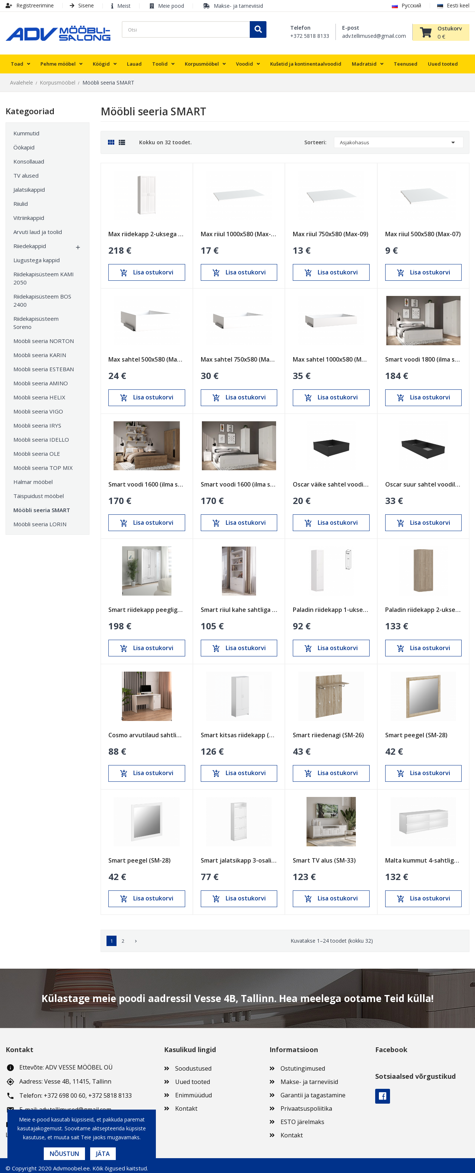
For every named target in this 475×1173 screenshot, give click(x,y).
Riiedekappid (29, 241)
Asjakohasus (399, 137)
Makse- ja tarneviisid (238, 5)
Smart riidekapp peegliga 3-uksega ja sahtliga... (146, 605)
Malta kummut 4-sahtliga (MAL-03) (423, 855)
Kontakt (186, 1103)
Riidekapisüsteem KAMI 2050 (43, 273)
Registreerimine (30, 5)
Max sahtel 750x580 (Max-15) (239, 354)
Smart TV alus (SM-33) (324, 855)
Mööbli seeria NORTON (43, 336)
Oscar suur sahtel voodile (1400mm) (423, 479)
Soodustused (193, 1063)
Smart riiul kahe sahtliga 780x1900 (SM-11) (239, 605)
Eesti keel (453, 5)
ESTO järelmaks (302, 1117)
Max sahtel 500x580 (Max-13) (146, 354)
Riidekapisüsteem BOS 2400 (42, 295)
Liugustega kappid (36, 255)
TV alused (26, 170)
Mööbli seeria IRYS (37, 420)
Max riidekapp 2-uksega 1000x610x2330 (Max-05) (146, 229)
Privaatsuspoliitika (306, 1103)
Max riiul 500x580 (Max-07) (423, 229)
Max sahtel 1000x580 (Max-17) (331, 354)
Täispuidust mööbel (38, 491)
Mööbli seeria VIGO (38, 406)
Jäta (103, 1154)
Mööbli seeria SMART (41, 505)
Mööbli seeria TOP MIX (43, 463)
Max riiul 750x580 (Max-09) (330, 229)
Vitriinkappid (28, 213)
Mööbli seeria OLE (36, 448)
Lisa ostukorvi (146, 267)
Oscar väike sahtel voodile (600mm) (331, 479)
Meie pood (171, 5)
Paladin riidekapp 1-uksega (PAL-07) (331, 605)
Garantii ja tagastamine (313, 1090)
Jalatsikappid (29, 184)
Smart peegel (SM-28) (416, 730)
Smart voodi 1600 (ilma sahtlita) (146, 479)
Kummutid (26, 128)
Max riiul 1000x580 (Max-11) (239, 229)
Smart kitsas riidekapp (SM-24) (239, 730)
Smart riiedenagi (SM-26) (328, 730)
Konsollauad (28, 156)
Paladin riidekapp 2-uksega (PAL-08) (423, 605)
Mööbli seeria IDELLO (41, 434)
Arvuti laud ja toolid (37, 227)
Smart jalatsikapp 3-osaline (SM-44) (239, 855)
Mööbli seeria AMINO (40, 378)
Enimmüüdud (193, 1090)
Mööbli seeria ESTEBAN (43, 364)
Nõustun (64, 1154)
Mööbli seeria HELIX (39, 392)
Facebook (382, 1091)
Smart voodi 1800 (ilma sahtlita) (423, 354)
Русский (406, 5)
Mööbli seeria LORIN (39, 519)
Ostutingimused (303, 1063)
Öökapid (24, 142)
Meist (124, 5)
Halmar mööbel (33, 477)
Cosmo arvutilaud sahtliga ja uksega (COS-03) (146, 730)
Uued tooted (192, 1076)
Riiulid (20, 198)
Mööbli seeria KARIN (39, 350)
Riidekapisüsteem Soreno (36, 318)
